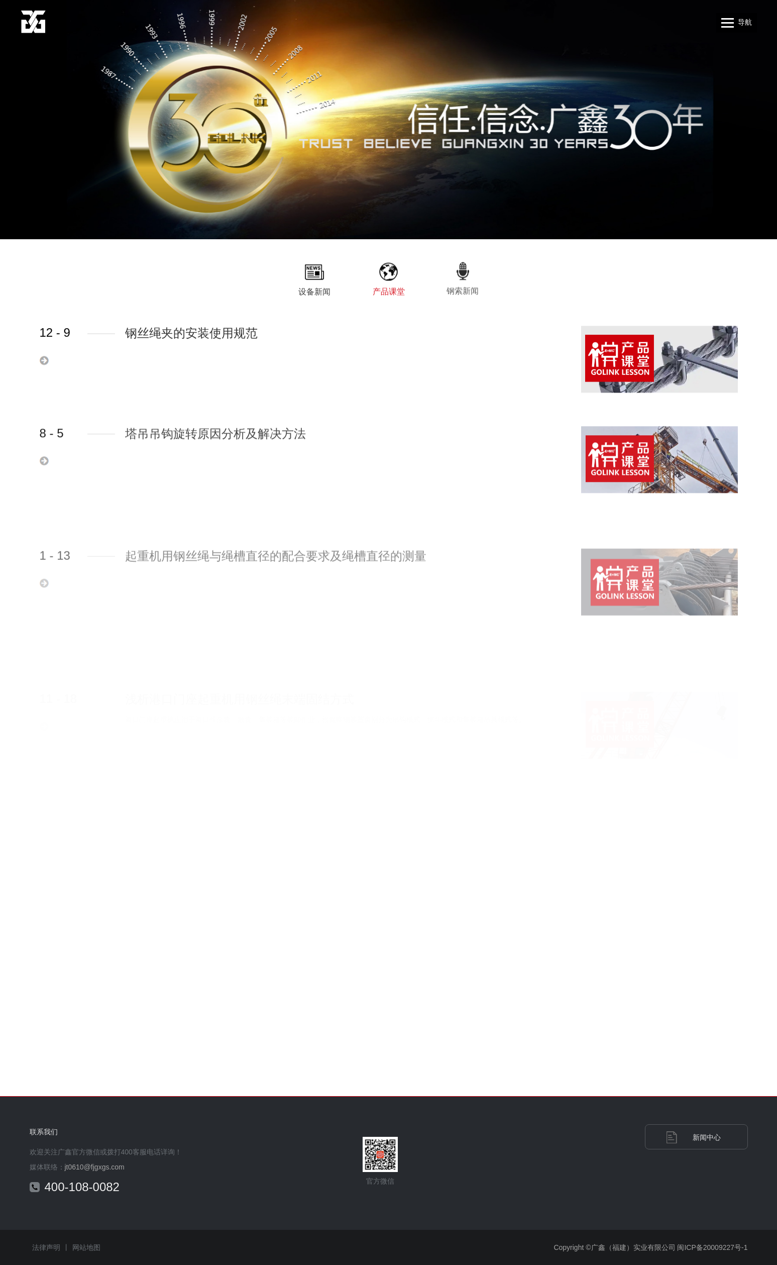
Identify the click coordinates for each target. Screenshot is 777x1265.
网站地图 (86, 1247)
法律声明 (46, 1247)
